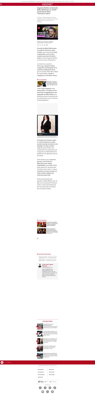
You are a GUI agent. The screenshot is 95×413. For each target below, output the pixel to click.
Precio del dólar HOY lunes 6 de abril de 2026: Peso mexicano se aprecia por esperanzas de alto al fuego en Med (51, 333)
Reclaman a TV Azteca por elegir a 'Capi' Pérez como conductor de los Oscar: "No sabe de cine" (52, 83)
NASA (66, 1)
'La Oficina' (72, 1)
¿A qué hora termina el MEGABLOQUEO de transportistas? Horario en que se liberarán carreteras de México (51, 326)
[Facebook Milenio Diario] (40, 387)
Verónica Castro (52, 257)
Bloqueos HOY (54, 1)
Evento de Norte (61, 1)
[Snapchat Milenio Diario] (52, 391)
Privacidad (51, 372)
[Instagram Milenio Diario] (50, 387)
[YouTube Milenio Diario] (42, 391)
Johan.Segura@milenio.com (47, 267)
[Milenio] (47, 4)
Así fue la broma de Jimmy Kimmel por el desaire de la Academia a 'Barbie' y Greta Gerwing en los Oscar (52, 231)
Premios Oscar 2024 (51, 260)
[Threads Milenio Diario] (54, 387)
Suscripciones (41, 374)
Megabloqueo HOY (32, 1)
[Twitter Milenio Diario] (45, 387)
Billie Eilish (42, 260)
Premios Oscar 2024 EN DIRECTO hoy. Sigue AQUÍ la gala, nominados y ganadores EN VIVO (52, 224)
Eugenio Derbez (43, 257)
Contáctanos (41, 372)
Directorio (51, 369)
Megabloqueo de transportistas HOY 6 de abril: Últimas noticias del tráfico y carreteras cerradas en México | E (50, 355)
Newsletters (41, 369)
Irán (68, 1)
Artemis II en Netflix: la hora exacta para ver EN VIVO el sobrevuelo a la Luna (50, 347)
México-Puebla (48, 1)
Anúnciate (40, 377)
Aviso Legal (51, 374)
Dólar (27, 1)
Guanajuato (39, 1)
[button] (1, 4)
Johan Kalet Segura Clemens (45, 41)
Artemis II (43, 1)
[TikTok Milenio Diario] (47, 391)
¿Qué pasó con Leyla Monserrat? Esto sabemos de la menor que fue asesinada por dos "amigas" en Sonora (50, 340)
